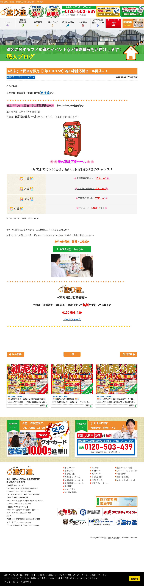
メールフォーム (72, 319)
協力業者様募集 (71, 492)
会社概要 (68, 486)
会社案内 (83, 24)
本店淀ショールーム (72, 477)
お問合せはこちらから (71, 249)
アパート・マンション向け (127, 471)
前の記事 (127, 354)
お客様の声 (96, 471)
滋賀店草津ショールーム (74, 483)
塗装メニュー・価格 (124, 468)
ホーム (8, 24)
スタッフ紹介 (70, 489)
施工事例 (38, 24)
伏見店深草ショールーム (74, 480)
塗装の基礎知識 (23, 23)
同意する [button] (135, 579)
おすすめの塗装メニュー (98, 23)
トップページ (70, 468)
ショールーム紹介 (114, 23)
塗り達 (45, 93)
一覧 (72, 354)
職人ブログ (53, 23)
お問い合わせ (97, 480)
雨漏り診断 (121, 474)
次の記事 (16, 354)
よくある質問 (97, 477)
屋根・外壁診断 (123, 477)
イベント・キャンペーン (25, 77)
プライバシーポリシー (100, 483)
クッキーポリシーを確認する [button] (17, 582)
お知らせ (10, 77)
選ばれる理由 (68, 24)
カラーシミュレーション (126, 480)
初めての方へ (70, 471)
